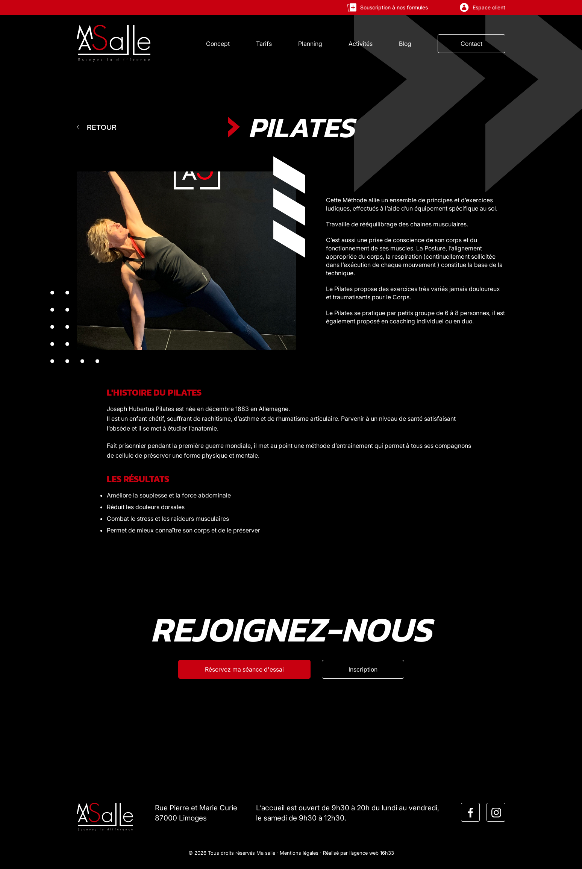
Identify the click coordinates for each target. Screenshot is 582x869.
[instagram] (496, 812)
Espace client (482, 7)
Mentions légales (299, 853)
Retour (97, 127)
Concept (218, 43)
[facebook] (470, 812)
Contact (471, 43)
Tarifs (264, 43)
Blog (405, 43)
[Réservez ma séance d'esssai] (244, 669)
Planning (310, 43)
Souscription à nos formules (387, 7)
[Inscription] (363, 669)
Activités (361, 43)
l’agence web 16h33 (371, 853)
